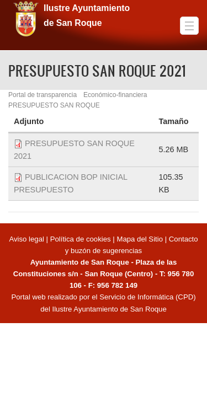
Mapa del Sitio (139, 239)
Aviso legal (27, 239)
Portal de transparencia (42, 95)
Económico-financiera (115, 95)
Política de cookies (80, 239)
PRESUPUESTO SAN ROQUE (54, 105)
